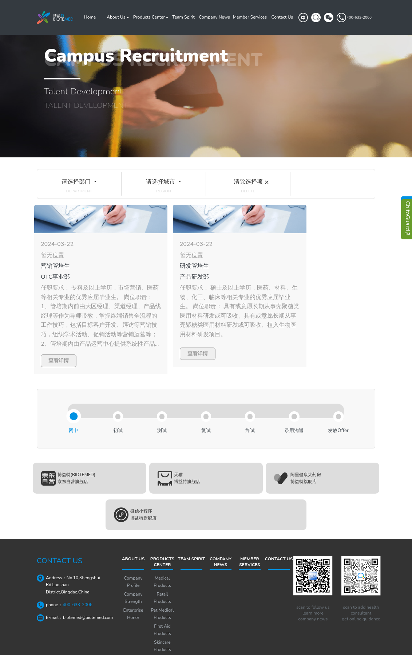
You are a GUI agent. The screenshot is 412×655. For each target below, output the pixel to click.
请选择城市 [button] (161, 181)
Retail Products (162, 564)
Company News (214, 17)
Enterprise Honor (133, 580)
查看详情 (58, 349)
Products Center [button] (149, 17)
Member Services (250, 17)
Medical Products (162, 548)
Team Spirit (183, 17)
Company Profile (133, 548)
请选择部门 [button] (76, 181)
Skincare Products (162, 612)
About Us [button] (116, 17)
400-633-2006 (354, 17)
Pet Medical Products (162, 580)
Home (90, 17)
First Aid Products (162, 596)
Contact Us (282, 17)
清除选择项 (248, 181)
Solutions (162, 625)
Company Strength (133, 564)
